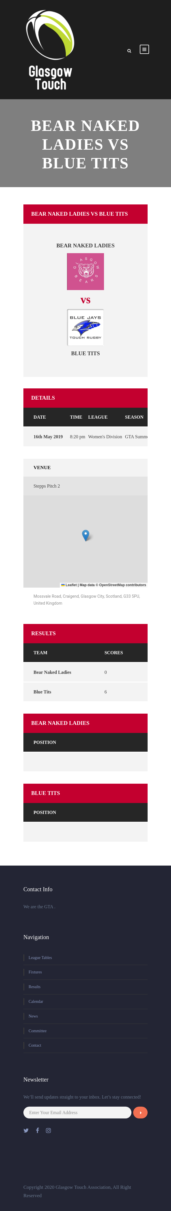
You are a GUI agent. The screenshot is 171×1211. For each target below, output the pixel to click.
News (33, 1016)
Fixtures (35, 972)
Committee (38, 1031)
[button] (85, 535)
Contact (35, 1045)
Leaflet (69, 585)
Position (45, 742)
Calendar (36, 1001)
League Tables (40, 958)
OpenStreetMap (112, 585)
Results (34, 987)
